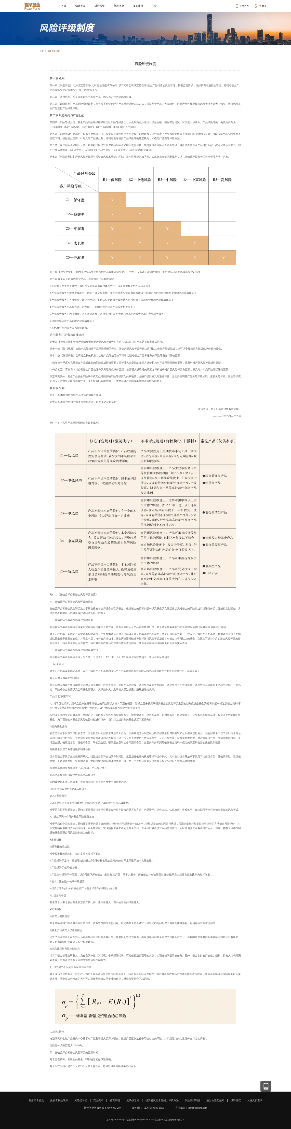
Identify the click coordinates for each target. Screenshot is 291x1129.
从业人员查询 (254, 1100)
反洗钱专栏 (132, 1100)
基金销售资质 (36, 1100)
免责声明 (115, 1100)
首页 (41, 51)
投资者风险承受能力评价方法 (162, 1100)
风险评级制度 (53, 51)
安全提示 (98, 1100)
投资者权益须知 (59, 1100)
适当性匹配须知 (215, 1100)
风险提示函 (80, 1100)
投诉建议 (236, 1100)
